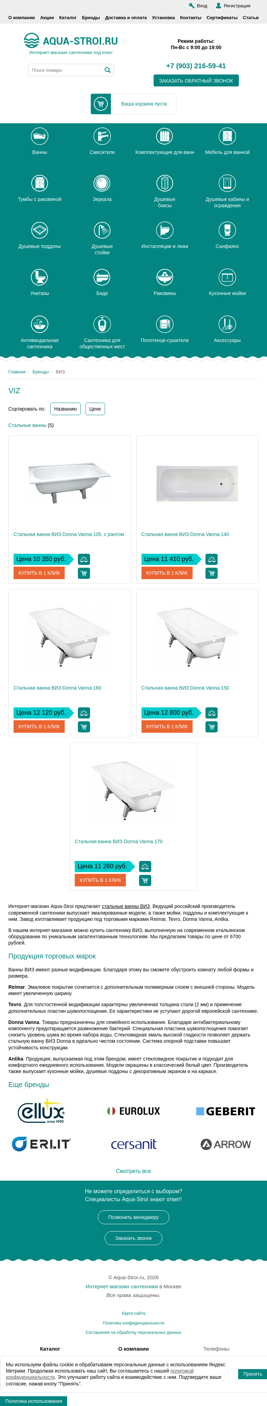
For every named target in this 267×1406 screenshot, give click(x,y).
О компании (21, 17)
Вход (202, 5)
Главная (16, 371)
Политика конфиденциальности (133, 1323)
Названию (65, 409)
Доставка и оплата (126, 17)
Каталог (67, 17)
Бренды (91, 17)
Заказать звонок (133, 1238)
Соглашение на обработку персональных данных (133, 1332)
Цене (95, 409)
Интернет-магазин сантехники (122, 1286)
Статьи (251, 17)
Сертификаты (222, 17)
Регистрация (237, 5)
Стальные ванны (27, 425)
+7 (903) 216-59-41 (196, 66)
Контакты (190, 17)
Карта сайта (133, 1313)
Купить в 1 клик (39, 573)
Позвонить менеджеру (133, 1217)
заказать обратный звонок (196, 81)
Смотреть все (133, 1171)
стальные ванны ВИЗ (126, 906)
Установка (163, 17)
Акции (47, 17)
